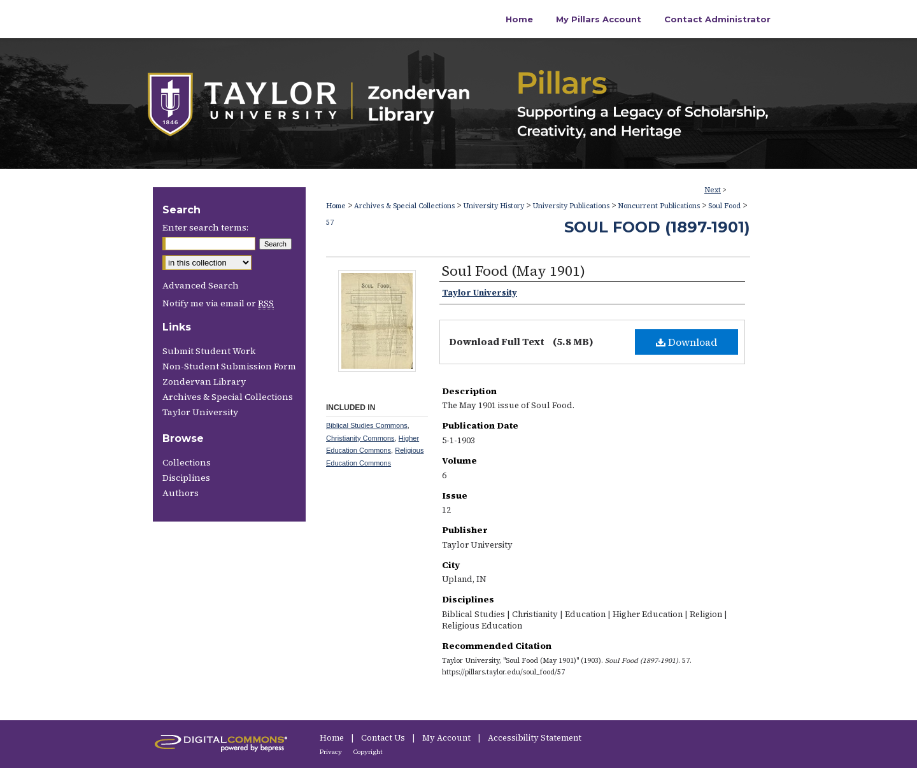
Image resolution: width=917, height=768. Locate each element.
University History (493, 206)
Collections (186, 462)
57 (330, 222)
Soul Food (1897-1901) (657, 227)
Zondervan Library (204, 381)
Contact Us (384, 737)
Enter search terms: (205, 227)
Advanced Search (200, 285)
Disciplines (186, 477)
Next (712, 190)
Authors (180, 493)
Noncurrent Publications (659, 206)
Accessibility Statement (534, 737)
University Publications (570, 206)
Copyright (368, 752)
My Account (447, 737)
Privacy (331, 752)
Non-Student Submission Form (229, 366)
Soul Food (724, 206)
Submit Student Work (208, 351)
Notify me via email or (218, 303)
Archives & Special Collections (404, 206)
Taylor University (200, 412)
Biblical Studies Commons (367, 425)
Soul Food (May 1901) (513, 270)
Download (686, 342)
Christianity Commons (360, 438)
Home (336, 206)
